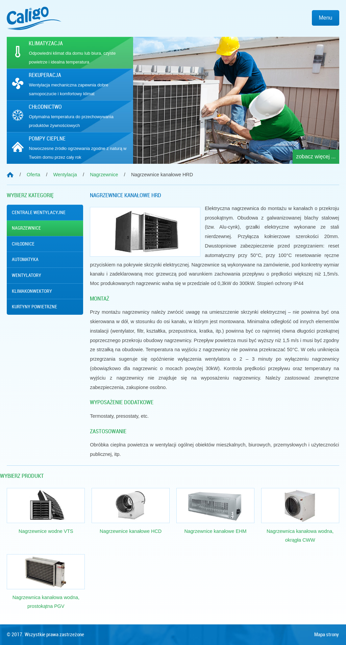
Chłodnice (23, 244)
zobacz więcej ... (316, 156)
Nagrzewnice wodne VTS (46, 531)
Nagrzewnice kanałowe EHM (215, 531)
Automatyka (25, 259)
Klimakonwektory (32, 291)
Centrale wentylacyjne (39, 212)
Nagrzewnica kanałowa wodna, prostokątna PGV (46, 602)
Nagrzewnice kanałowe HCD (131, 531)
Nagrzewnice (26, 228)
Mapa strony (326, 634)
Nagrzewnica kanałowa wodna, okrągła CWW (300, 535)
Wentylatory (26, 275)
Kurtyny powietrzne (34, 306)
